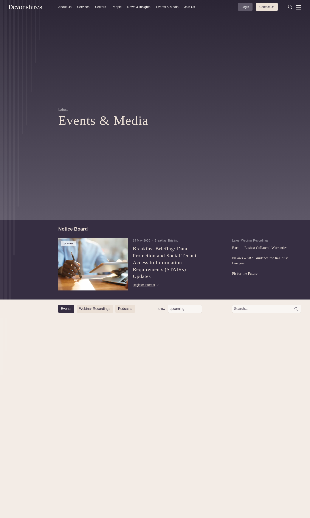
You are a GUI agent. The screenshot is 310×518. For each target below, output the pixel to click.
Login (245, 7)
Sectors (100, 7)
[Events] (66, 309)
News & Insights (138, 7)
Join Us (189, 7)
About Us (65, 7)
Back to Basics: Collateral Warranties (259, 248)
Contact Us (266, 7)
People (117, 7)
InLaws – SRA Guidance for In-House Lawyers (260, 260)
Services (83, 7)
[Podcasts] (125, 309)
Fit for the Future (244, 273)
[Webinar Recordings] (95, 309)
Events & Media (167, 7)
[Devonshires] (31, 7)
